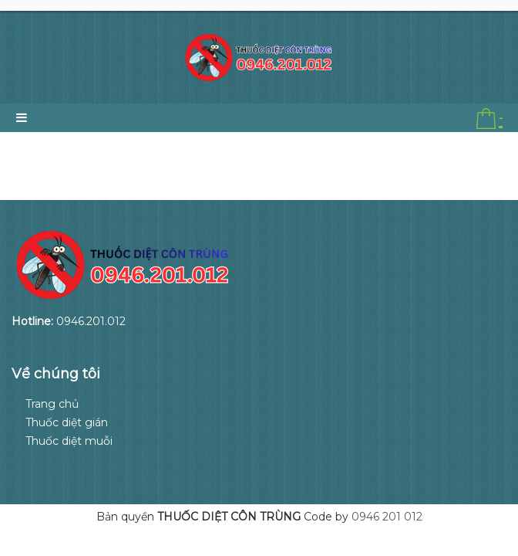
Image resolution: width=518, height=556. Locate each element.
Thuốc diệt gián (66, 422)
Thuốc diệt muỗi (69, 441)
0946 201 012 (387, 517)
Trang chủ (52, 404)
